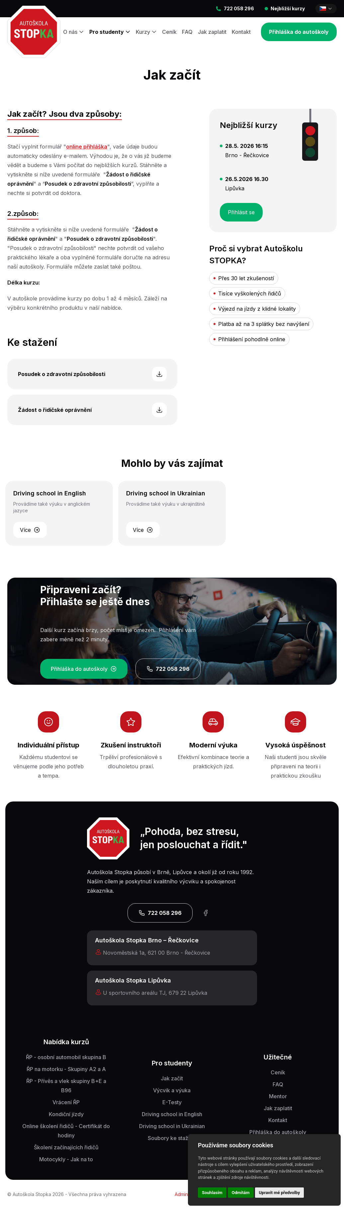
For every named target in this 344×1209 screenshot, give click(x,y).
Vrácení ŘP (66, 1102)
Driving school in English (172, 1114)
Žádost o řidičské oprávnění (92, 410)
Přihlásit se (245, 209)
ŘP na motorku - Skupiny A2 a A (66, 1069)
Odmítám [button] (241, 1192)
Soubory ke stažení (172, 1138)
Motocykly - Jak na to (66, 1159)
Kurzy (146, 32)
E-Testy (172, 1102)
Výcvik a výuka (172, 1090)
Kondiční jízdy (66, 1114)
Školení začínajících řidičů (66, 1147)
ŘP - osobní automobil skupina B (66, 1057)
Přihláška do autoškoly (299, 32)
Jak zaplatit (212, 32)
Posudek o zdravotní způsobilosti (92, 374)
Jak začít (172, 1078)
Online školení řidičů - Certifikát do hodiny (66, 1131)
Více (30, 530)
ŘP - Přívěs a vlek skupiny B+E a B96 (66, 1086)
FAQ (187, 32)
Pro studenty (109, 32)
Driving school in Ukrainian (172, 1126)
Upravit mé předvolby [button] (279, 1192)
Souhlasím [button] (212, 1192)
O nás (73, 32)
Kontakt (241, 32)
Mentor (278, 1096)
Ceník (169, 32)
